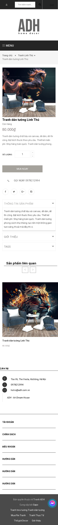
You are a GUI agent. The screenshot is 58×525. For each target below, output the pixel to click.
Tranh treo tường (18, 509)
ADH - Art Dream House (18, 397)
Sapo (35, 504)
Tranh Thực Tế (36, 515)
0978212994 (17, 384)
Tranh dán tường (36, 509)
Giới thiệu (36, 520)
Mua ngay (22, 169)
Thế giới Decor (21, 520)
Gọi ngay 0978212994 (27, 180)
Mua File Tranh (18, 515)
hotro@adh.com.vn (20, 390)
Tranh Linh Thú (25, 55)
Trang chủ (8, 55)
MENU (8, 45)
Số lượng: (7, 155)
